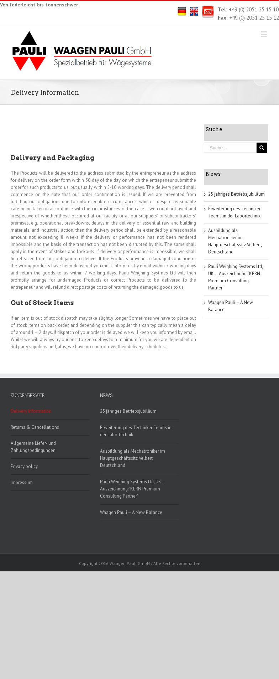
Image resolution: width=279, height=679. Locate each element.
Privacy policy (24, 466)
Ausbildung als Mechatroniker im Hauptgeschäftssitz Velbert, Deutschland (132, 458)
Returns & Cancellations (35, 427)
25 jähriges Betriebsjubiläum (236, 194)
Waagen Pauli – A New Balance (131, 512)
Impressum (22, 482)
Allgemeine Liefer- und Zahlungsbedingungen (33, 446)
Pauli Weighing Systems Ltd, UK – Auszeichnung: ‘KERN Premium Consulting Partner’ (132, 489)
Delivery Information (31, 411)
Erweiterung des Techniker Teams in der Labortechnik (136, 431)
